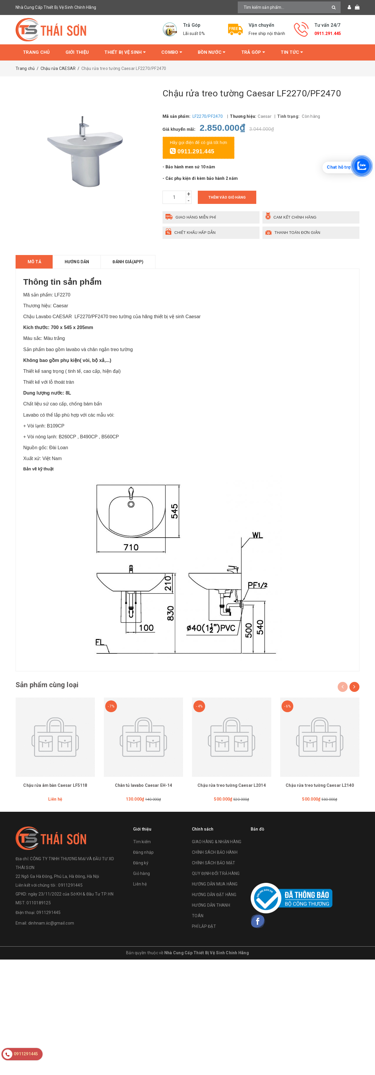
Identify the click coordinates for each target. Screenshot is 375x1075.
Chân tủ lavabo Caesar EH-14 (143, 785)
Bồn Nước (212, 52)
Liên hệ (140, 884)
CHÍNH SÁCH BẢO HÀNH (214, 852)
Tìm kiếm (142, 841)
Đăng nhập (143, 852)
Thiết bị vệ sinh (125, 52)
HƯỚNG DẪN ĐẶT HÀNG (214, 894)
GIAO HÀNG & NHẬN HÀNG (216, 841)
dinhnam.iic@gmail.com (51, 923)
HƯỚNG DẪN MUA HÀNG (215, 884)
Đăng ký (140, 863)
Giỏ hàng (141, 873)
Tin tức (292, 52)
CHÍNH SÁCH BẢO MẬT (213, 863)
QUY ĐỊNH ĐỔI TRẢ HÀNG (216, 873)
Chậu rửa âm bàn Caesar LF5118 (55, 785)
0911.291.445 (327, 33)
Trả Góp (253, 52)
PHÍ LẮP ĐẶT (204, 926)
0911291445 (48, 912)
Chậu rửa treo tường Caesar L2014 (231, 785)
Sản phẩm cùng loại (47, 685)
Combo (171, 52)
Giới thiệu (77, 52)
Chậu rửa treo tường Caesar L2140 (320, 785)
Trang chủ (36, 52)
